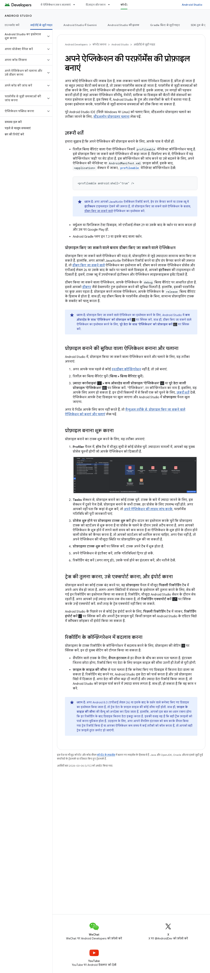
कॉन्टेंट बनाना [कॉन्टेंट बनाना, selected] (128, 4)
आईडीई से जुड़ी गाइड (144, 44)
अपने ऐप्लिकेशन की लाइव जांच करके (148, 509)
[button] (23, 36)
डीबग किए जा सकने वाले (98, 211)
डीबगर (86, 287)
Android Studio (192, 4)
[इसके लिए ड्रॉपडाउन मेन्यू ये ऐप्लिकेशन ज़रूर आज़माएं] (76, 4)
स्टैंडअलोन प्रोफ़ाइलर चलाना (111, 117)
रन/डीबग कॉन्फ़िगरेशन (126, 369)
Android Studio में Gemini (80, 25)
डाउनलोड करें (12, 25)
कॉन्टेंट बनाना (99, 44)
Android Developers (76, 44)
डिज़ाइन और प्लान (95, 4)
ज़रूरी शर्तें (183, 393)
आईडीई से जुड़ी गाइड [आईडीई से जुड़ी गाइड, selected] (41, 25)
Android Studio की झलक (123, 25)
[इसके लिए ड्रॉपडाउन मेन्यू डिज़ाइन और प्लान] (110, 4)
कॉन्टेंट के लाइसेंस (106, 755)
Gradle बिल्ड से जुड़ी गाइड (165, 25)
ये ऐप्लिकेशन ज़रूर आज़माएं (56, 4)
